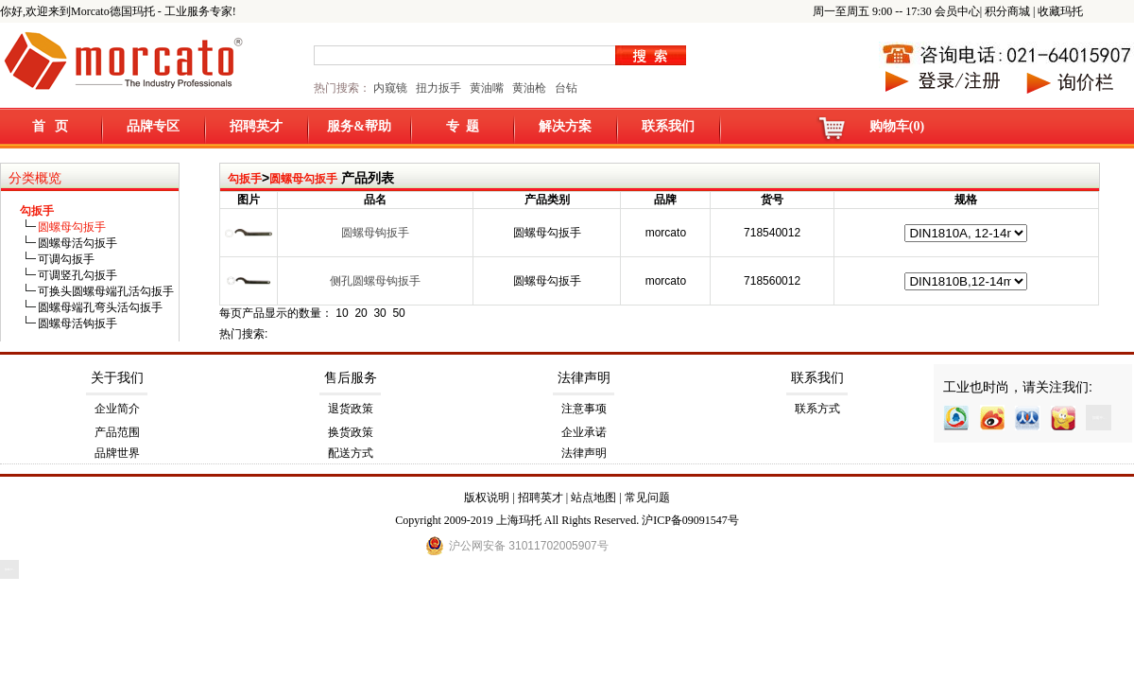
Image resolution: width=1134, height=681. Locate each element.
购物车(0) (896, 126)
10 (341, 313)
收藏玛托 (1060, 11)
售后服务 (350, 378)
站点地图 (593, 497)
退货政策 (350, 408)
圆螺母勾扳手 (303, 178)
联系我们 (668, 126)
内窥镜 (390, 88)
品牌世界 (117, 453)
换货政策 (350, 432)
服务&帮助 (359, 126)
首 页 (50, 126)
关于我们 (117, 378)
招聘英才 (256, 126)
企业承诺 (584, 432)
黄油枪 (529, 88)
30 (379, 313)
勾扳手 (245, 178)
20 (360, 313)
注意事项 (584, 408)
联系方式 (817, 408)
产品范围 (117, 432)
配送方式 (350, 453)
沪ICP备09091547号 (690, 520)
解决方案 (565, 126)
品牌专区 (153, 126)
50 (398, 313)
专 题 (462, 126)
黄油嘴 (487, 88)
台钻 (564, 88)
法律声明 (584, 378)
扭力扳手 (438, 88)
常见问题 (647, 497)
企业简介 (117, 408)
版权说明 (486, 497)
